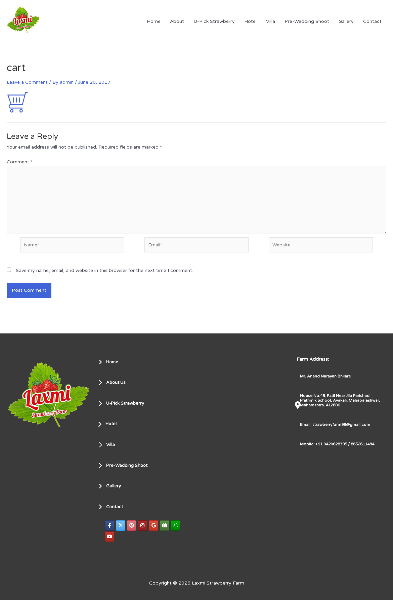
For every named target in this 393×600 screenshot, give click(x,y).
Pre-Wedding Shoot (307, 21)
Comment (20, 162)
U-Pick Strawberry (214, 21)
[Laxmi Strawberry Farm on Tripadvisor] (165, 525)
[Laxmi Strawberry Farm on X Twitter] (121, 525)
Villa (270, 21)
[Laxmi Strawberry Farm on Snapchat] (177, 525)
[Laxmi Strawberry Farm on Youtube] (110, 536)
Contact (372, 21)
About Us (113, 382)
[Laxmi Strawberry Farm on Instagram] (143, 525)
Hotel (250, 21)
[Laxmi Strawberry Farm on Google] (154, 525)
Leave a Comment (27, 82)
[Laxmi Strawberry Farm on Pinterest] (132, 525)
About (177, 21)
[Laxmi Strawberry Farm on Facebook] (110, 525)
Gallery (346, 21)
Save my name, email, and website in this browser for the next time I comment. (104, 272)
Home (154, 21)
